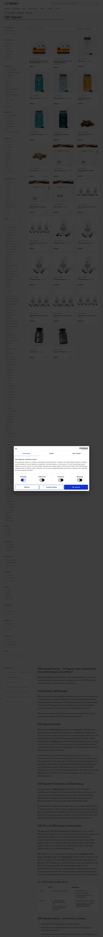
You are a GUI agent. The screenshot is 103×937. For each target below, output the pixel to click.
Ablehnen (27, 487)
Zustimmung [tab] (26, 453)
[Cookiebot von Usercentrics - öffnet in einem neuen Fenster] (80, 448)
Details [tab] (51, 453)
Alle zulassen (76, 487)
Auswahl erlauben (51, 487)
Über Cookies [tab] (77, 453)
